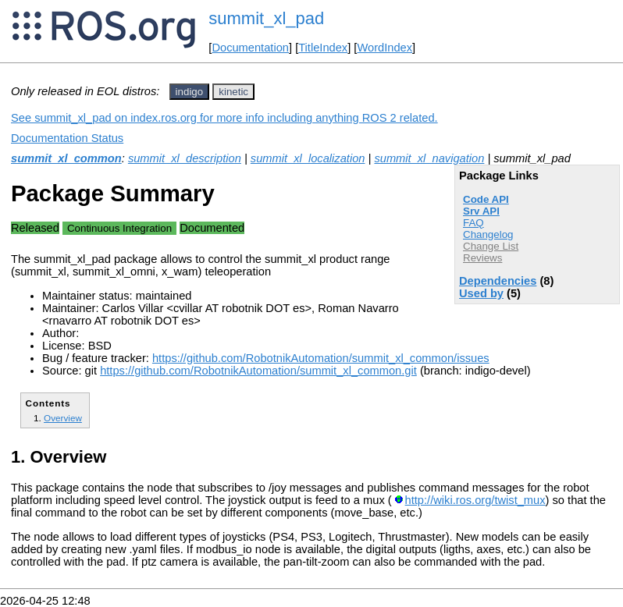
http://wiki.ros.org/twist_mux (475, 500)
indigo (190, 92)
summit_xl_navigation (429, 158)
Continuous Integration (119, 228)
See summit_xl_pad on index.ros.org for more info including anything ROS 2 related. (224, 118)
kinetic (233, 92)
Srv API (481, 211)
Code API (486, 199)
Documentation (250, 47)
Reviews (482, 258)
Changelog (488, 234)
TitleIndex (322, 47)
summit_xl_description (184, 158)
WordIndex (384, 47)
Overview (63, 418)
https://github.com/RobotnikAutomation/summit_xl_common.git (258, 370)
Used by (481, 293)
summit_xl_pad (266, 18)
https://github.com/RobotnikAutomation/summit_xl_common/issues (321, 358)
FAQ (473, 223)
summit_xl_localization (308, 158)
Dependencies (497, 281)
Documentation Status (67, 138)
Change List (490, 246)
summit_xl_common (66, 158)
